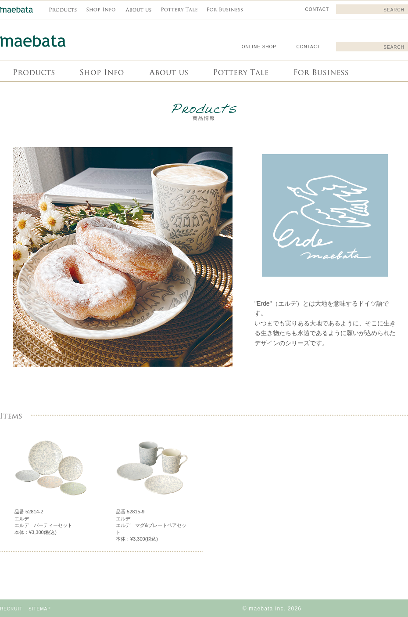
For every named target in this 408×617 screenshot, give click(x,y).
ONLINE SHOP (259, 46)
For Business (320, 71)
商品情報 (33, 71)
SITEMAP (40, 608)
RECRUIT (11, 608)
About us (168, 71)
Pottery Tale (240, 71)
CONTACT (308, 46)
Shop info (101, 71)
